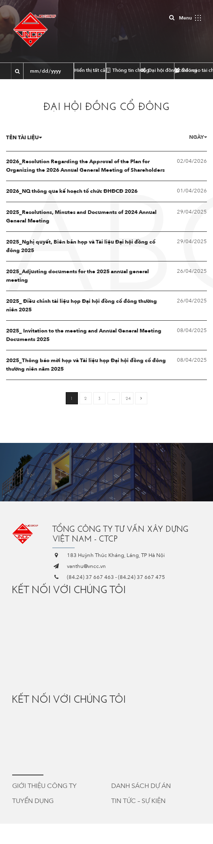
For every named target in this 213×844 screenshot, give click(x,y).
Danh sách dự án (141, 785)
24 (128, 398)
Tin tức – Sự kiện (138, 801)
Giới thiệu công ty (44, 785)
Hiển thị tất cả (89, 70)
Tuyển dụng (33, 801)
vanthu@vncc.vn (86, 566)
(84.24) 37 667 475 (141, 577)
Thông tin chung (123, 70)
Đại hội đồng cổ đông (157, 70)
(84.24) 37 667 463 (90, 577)
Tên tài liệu (24, 137)
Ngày (198, 137)
